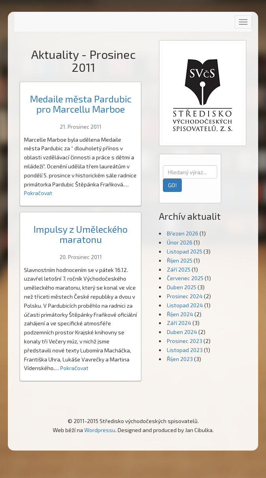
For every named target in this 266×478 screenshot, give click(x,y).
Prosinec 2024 (185, 296)
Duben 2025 (181, 287)
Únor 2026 (179, 242)
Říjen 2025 (179, 260)
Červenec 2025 (185, 278)
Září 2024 (179, 322)
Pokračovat (38, 193)
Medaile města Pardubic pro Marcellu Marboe (80, 104)
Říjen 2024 (180, 314)
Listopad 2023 (185, 350)
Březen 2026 (182, 233)
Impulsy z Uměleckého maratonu (80, 234)
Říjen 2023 (180, 359)
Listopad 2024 (185, 305)
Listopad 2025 (184, 251)
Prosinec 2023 (184, 341)
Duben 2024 (182, 331)
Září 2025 (178, 269)
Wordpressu (99, 430)
